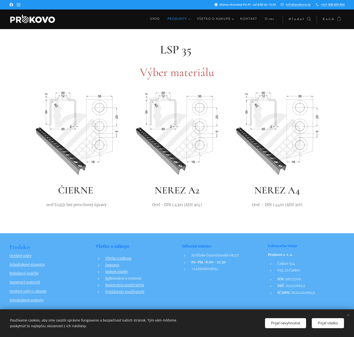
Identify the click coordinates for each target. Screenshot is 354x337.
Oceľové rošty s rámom (28, 291)
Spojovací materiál (25, 282)
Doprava (112, 265)
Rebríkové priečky (24, 273)
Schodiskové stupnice (27, 264)
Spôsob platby (116, 272)
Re (107, 278)
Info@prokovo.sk (298, 4)
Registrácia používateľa (124, 285)
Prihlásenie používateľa (124, 292)
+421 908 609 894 (332, 4)
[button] (300, 19)
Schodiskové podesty (27, 300)
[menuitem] (129, 19)
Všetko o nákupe (118, 258)
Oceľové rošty (20, 256)
